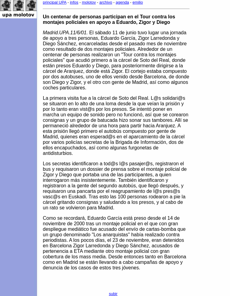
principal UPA (54, 2)
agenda (122, 2)
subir (113, 293)
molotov (89, 2)
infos (74, 2)
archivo (105, 2)
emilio (137, 2)
